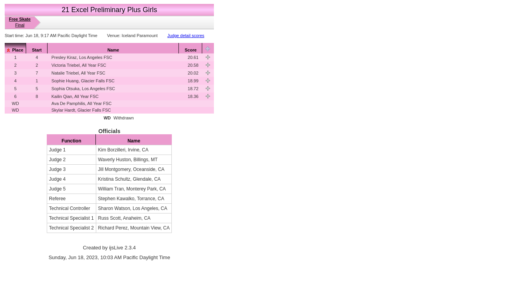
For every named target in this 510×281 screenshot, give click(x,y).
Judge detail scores (186, 35)
